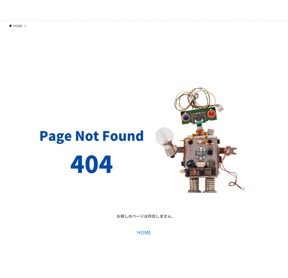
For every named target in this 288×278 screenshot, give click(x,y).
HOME (144, 232)
